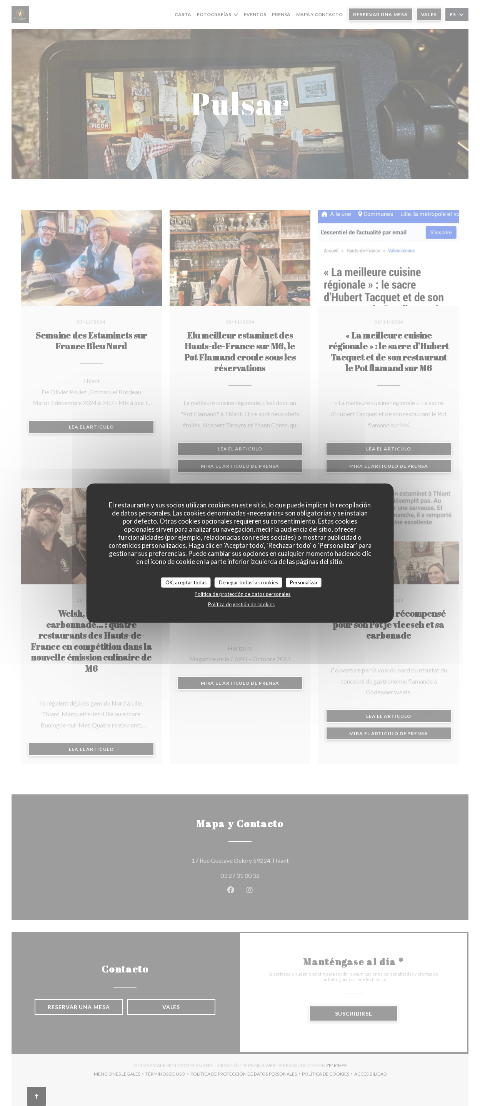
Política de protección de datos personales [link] (242, 594)
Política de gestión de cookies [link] (241, 604)
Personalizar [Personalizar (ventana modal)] (304, 582)
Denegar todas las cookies (248, 582)
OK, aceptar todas (186, 582)
